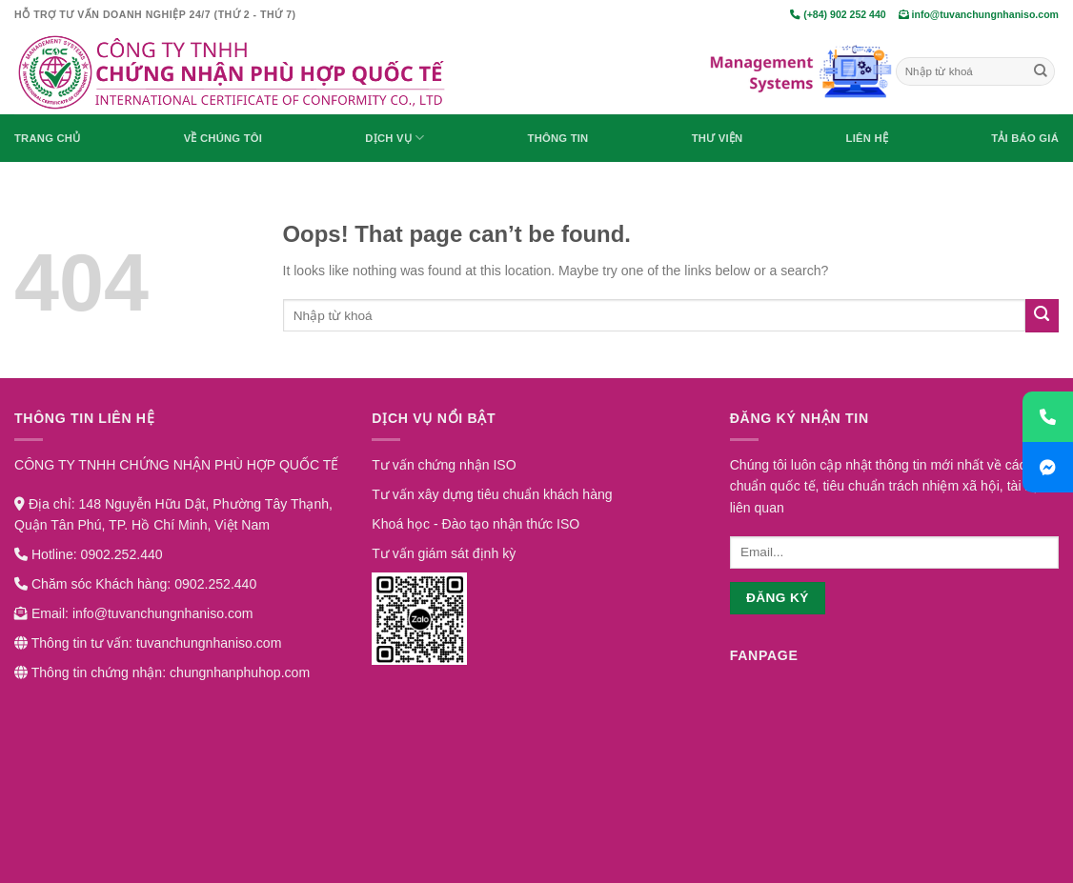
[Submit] (1040, 71)
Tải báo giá (1025, 138)
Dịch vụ (394, 138)
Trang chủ (47, 138)
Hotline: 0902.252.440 (88, 554)
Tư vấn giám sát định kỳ (444, 553)
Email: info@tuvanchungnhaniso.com (133, 613)
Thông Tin (558, 138)
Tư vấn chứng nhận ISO (444, 464)
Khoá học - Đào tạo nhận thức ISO (475, 524)
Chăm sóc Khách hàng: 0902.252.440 (135, 584)
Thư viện (717, 138)
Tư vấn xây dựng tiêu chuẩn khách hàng (492, 494)
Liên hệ (867, 138)
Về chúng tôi (223, 138)
